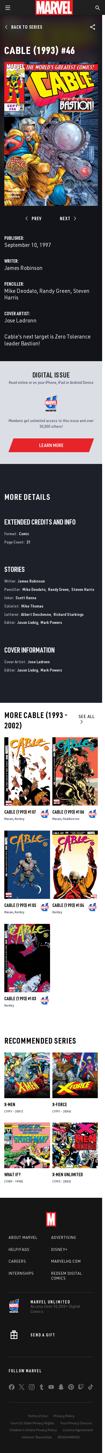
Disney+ (59, 1249)
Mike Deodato (20, 290)
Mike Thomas (32, 605)
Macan (8, 819)
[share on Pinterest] (71, 1388)
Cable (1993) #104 (68, 905)
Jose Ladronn (20, 320)
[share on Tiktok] (90, 1388)
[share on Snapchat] (61, 1388)
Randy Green (54, 290)
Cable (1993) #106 (68, 812)
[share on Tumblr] (41, 1388)
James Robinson (23, 267)
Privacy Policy (64, 1416)
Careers (17, 1261)
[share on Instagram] (32, 1388)
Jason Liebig (27, 622)
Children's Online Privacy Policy (33, 1430)
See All (87, 718)
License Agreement (78, 1430)
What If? (12, 1174)
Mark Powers (51, 622)
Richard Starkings (69, 614)
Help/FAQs (19, 1249)
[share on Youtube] (51, 1388)
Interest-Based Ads (37, 1437)
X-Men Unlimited (67, 1174)
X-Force (59, 1104)
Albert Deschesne (36, 614)
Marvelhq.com (66, 1261)
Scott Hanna (26, 597)
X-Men (9, 1104)
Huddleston (71, 819)
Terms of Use (38, 1416)
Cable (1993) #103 (20, 998)
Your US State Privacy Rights (32, 1423)
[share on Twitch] (81, 1388)
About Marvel (23, 1237)
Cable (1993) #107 (20, 812)
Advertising (63, 1237)
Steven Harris (82, 589)
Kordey (19, 819)
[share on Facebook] (12, 1388)
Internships (21, 1273)
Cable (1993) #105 (20, 905)
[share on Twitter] (21, 1388)
